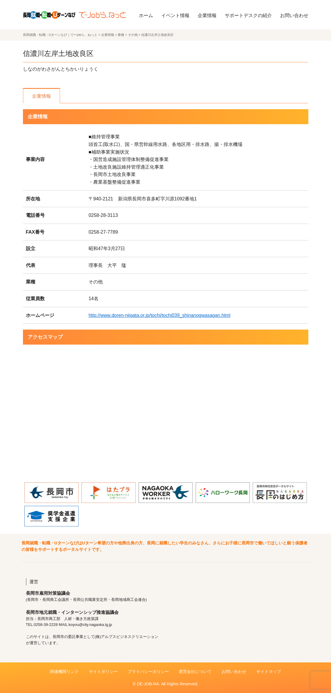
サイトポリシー (103, 671)
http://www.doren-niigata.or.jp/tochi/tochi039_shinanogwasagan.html (159, 315)
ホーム (146, 15)
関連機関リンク (64, 671)
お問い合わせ (294, 15)
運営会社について (195, 671)
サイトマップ (268, 671)
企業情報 (207, 15)
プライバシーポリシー (148, 671)
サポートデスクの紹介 (248, 15)
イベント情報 (175, 15)
